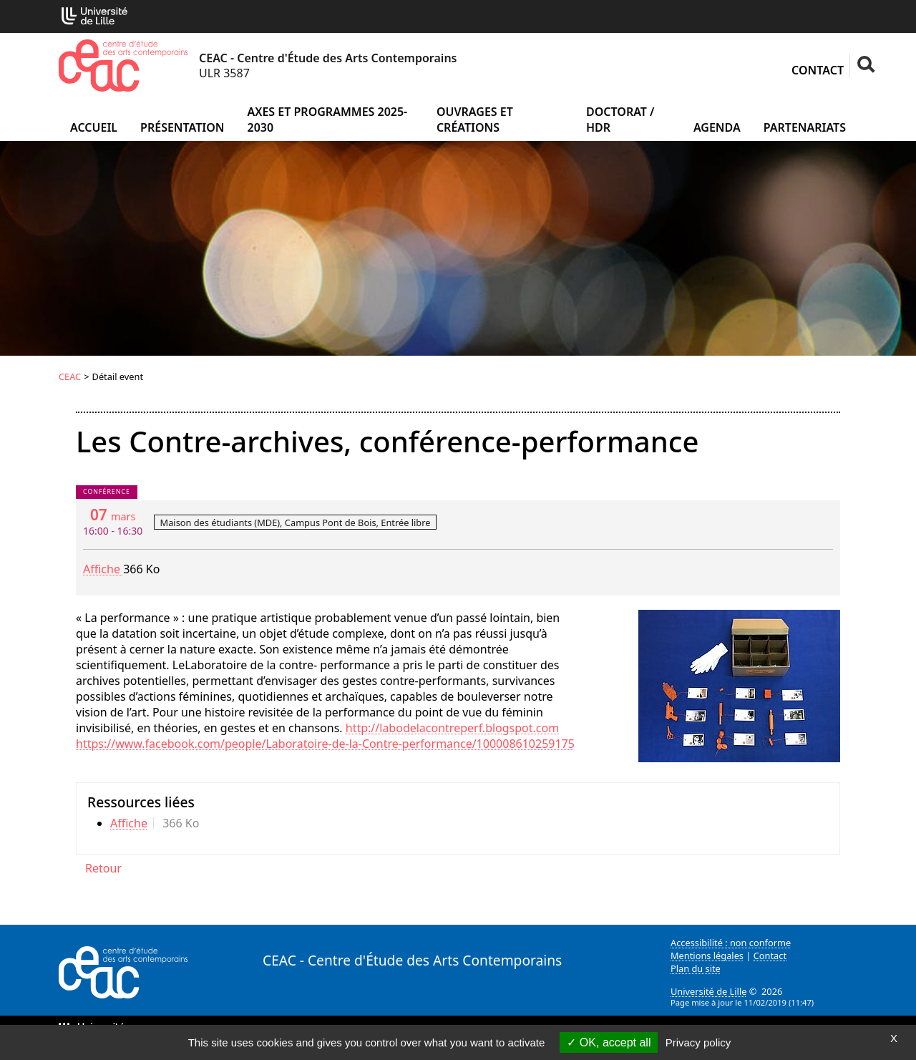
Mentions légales (707, 955)
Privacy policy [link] (698, 1042)
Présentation (182, 127)
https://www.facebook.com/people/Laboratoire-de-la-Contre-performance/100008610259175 (325, 744)
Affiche (103, 569)
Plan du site (696, 968)
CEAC (70, 376)
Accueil (93, 127)
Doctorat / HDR (620, 119)
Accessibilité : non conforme (731, 942)
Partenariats (805, 127)
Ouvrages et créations (475, 119)
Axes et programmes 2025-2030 (327, 119)
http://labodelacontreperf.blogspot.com (452, 728)
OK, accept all (609, 1042)
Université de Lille (708, 991)
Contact (817, 70)
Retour (103, 868)
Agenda (717, 127)
